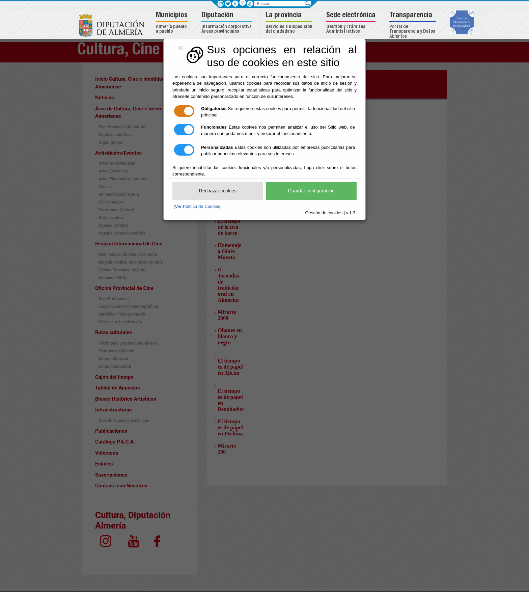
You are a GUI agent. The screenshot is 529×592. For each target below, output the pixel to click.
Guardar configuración (311, 190)
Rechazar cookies (217, 190)
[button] (172, 23)
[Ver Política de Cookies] (198, 206)
